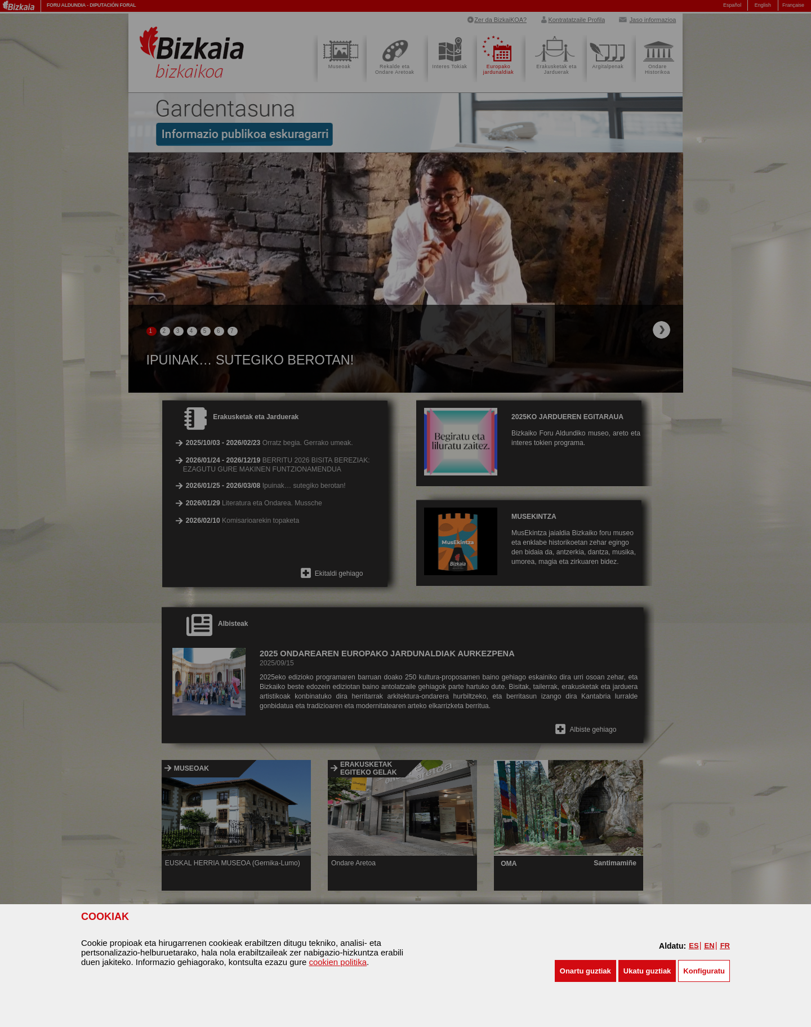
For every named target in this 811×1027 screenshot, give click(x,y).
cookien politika (338, 962)
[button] (585, 971)
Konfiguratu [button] (704, 971)
